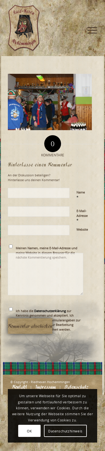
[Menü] (89, 11)
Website (82, 229)
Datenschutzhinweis (65, 431)
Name (80, 195)
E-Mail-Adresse (82, 216)
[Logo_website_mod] (43, 28)
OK (29, 431)
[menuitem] (89, 11)
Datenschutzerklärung (50, 311)
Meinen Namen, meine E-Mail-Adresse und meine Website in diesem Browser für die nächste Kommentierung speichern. (46, 252)
